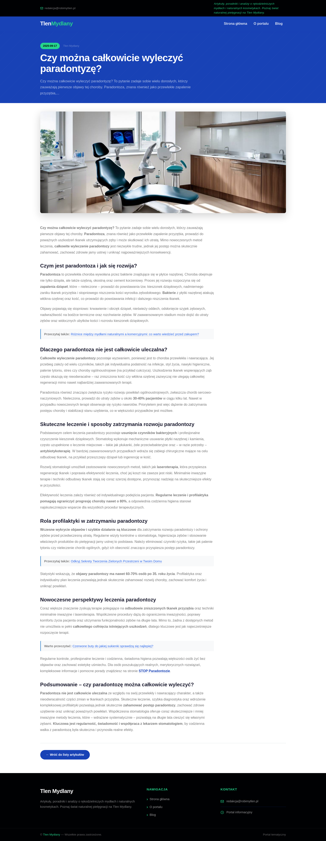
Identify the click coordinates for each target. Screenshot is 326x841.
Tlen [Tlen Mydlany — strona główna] (56, 23)
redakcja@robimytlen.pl (58, 8)
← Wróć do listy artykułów (65, 754)
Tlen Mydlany (51, 834)
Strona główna (235, 23)
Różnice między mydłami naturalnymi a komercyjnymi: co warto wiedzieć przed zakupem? (135, 334)
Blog (279, 23)
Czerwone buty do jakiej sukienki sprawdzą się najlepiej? (112, 646)
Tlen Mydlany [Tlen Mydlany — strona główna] (56, 791)
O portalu (261, 23)
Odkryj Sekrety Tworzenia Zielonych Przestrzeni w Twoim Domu (116, 561)
